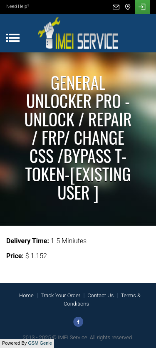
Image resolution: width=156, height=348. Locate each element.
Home (26, 295)
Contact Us (100, 295)
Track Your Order (60, 295)
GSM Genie (40, 343)
